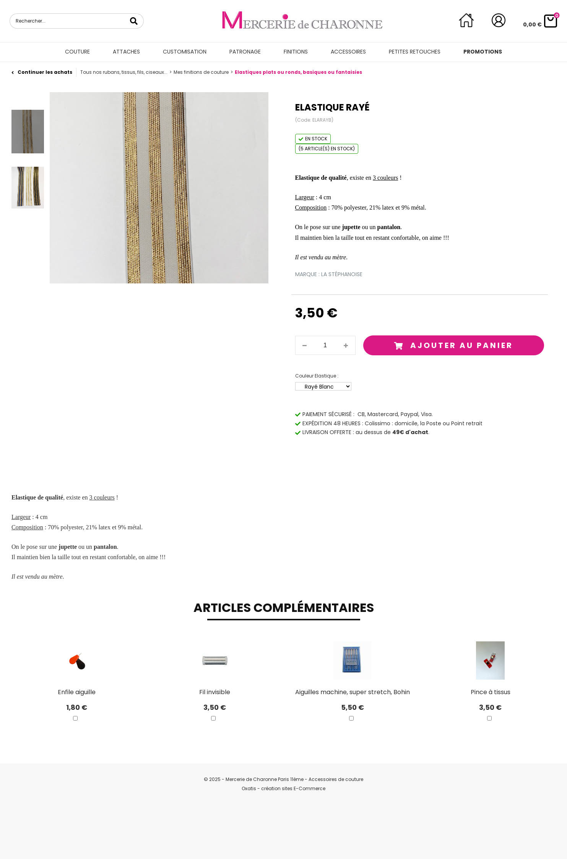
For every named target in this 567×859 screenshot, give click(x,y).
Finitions (296, 51)
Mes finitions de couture (201, 72)
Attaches (126, 51)
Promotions (482, 51)
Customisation (184, 51)
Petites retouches (414, 51)
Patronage (245, 51)
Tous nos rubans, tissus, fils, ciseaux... (123, 72)
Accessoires (348, 51)
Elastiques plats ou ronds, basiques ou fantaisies (298, 72)
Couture (77, 51)
